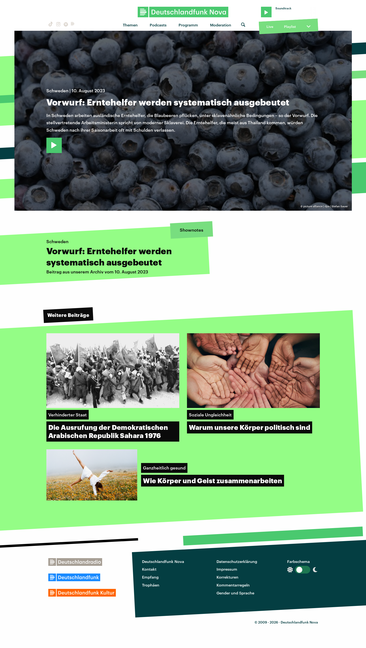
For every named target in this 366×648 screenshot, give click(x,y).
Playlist (290, 27)
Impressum (227, 569)
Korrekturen (227, 577)
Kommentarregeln (233, 585)
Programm (188, 25)
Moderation (220, 25)
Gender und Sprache (235, 593)
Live (270, 27)
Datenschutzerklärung (237, 561)
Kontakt (149, 569)
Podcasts (158, 25)
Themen (130, 25)
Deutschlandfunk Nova (163, 561)
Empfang (150, 577)
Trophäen (150, 585)
